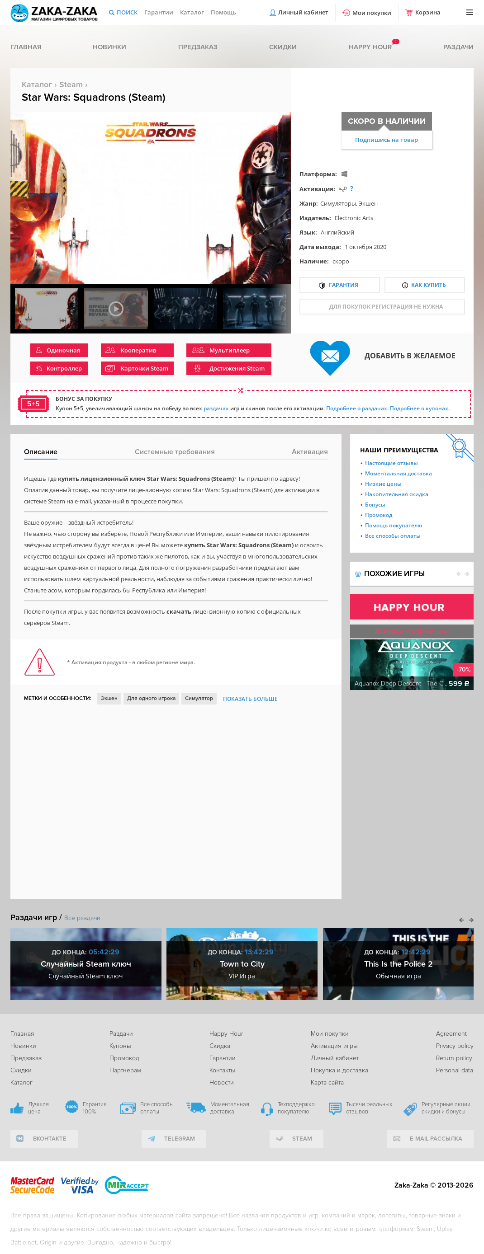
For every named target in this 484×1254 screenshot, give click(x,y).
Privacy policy (455, 1046)
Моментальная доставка (398, 473)
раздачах (216, 408)
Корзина (428, 12)
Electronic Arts (354, 218)
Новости (221, 1082)
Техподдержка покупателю (296, 1108)
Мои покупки (371, 13)
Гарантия (343, 285)
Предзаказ (198, 47)
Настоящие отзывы (391, 463)
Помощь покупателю (393, 525)
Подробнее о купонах (419, 408)
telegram (179, 1138)
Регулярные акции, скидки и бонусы (447, 1108)
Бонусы (375, 504)
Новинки (109, 47)
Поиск (127, 12)
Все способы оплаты (393, 536)
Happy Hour (226, 1034)
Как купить (428, 285)
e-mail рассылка (436, 1138)
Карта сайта (327, 1082)
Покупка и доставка (339, 1070)
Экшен (368, 203)
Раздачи (458, 47)
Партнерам (125, 1070)
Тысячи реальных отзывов (369, 1108)
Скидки (283, 47)
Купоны (120, 1046)
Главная (25, 47)
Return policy (454, 1058)
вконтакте (49, 1138)
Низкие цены (383, 484)
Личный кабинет (303, 12)
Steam (71, 84)
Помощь (223, 12)
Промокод (378, 515)
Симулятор (199, 698)
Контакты (222, 1070)
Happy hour (370, 47)
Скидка (219, 1046)
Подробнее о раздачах (356, 408)
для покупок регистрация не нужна (386, 306)
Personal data (454, 1070)
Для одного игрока (151, 698)
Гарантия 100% (95, 1108)
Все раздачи (82, 918)
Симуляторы (338, 203)
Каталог (192, 12)
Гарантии (158, 12)
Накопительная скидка (396, 494)
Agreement (451, 1034)
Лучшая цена (38, 1108)
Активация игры (334, 1046)
